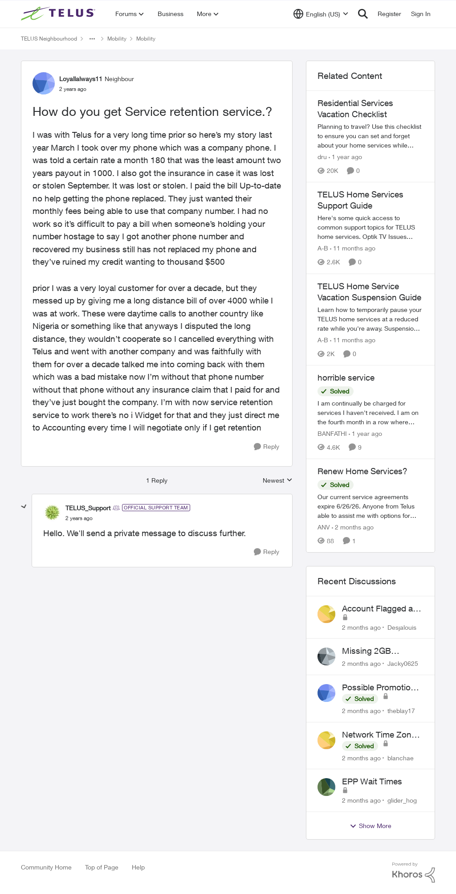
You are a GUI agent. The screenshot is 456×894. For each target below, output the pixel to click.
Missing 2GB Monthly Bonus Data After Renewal (381, 651)
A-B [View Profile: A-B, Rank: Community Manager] (323, 248)
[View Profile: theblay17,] (326, 693)
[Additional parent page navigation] (92, 39)
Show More (370, 826)
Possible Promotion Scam (378, 687)
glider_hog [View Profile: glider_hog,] (402, 800)
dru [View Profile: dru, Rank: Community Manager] (322, 156)
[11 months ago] (352, 248)
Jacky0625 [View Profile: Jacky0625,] (402, 663)
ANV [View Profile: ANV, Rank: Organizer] (324, 527)
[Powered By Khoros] (413, 872)
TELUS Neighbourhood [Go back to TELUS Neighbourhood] (49, 38)
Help (138, 867)
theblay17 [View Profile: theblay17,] (401, 710)
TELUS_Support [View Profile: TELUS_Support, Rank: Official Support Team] (87, 508)
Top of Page (101, 867)
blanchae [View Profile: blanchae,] (400, 757)
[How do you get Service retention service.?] (79, 518)
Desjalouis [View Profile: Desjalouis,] (401, 627)
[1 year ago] (345, 156)
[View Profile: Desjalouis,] (326, 614)
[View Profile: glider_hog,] (326, 787)
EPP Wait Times (372, 781)
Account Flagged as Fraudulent (379, 608)
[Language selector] (320, 14)
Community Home (46, 867)
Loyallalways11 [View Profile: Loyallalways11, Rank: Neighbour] (80, 78)
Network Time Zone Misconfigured (379, 735)
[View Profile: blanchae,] (326, 740)
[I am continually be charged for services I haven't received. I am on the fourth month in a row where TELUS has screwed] (370, 412)
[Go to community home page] (59, 14)
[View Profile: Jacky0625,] (326, 656)
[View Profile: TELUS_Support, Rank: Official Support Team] (52, 512)
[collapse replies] (24, 506)
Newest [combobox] (278, 480)
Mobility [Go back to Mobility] (116, 38)
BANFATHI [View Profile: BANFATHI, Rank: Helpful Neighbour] (332, 433)
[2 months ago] (353, 527)
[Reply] (266, 447)
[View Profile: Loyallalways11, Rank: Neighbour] (44, 83)
